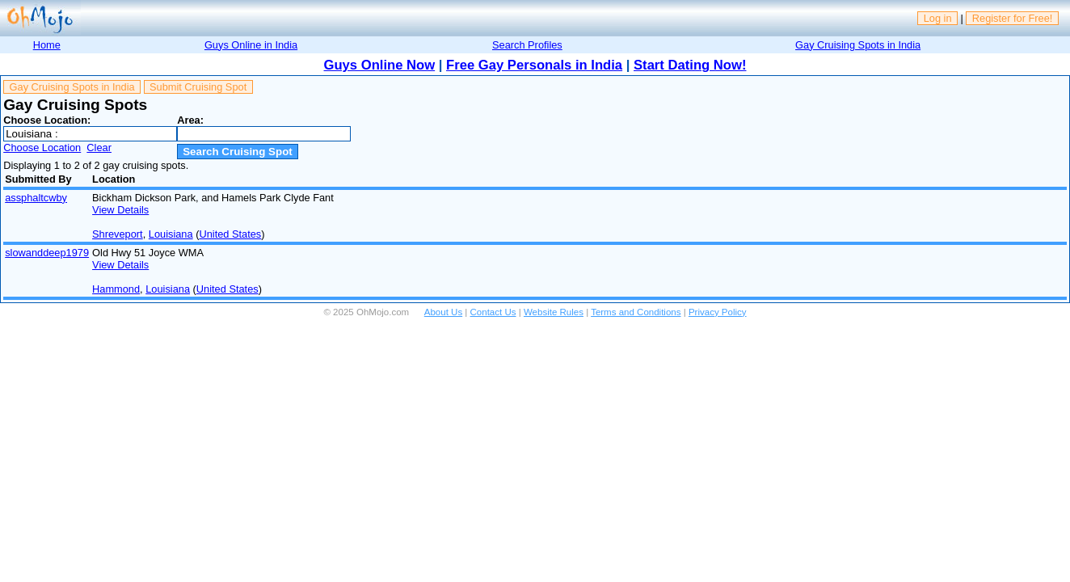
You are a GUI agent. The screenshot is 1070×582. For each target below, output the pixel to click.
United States (230, 234)
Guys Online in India (250, 45)
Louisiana (171, 234)
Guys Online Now (380, 65)
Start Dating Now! (690, 65)
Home (47, 45)
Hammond (116, 289)
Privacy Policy (718, 312)
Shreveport (117, 234)
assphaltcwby (36, 198)
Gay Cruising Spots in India (857, 45)
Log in (938, 18)
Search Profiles (527, 45)
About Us (443, 312)
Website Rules (553, 312)
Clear (99, 147)
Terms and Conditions (635, 312)
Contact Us (493, 312)
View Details (120, 210)
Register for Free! (1012, 18)
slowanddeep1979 (47, 253)
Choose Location (42, 147)
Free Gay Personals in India (534, 65)
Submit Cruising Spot (198, 87)
